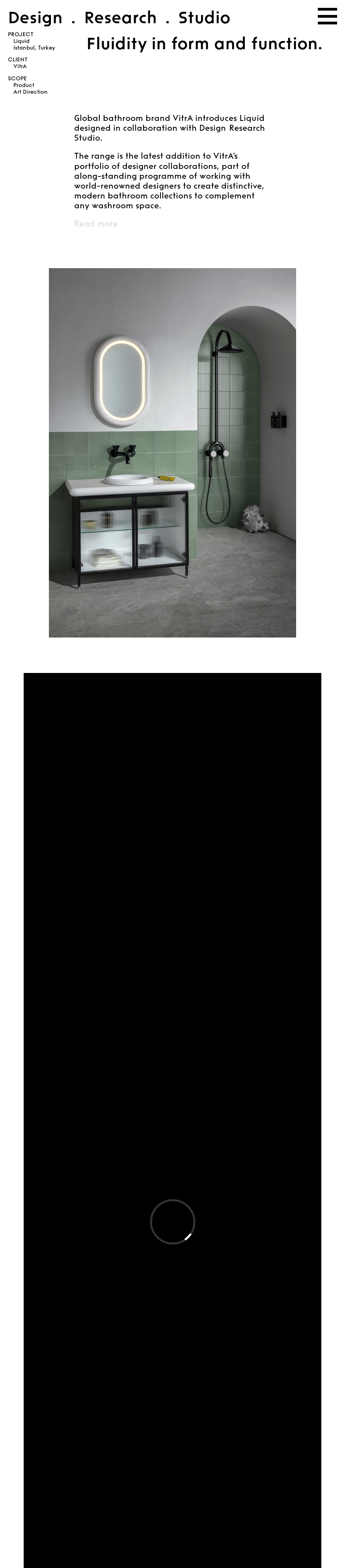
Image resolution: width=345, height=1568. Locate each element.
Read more (96, 223)
